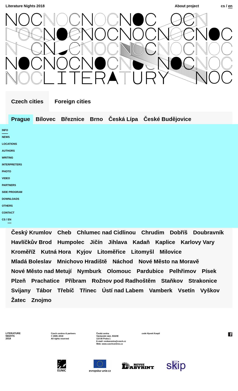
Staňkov (172, 281)
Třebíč (65, 290)
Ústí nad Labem (122, 290)
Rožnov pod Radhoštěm (124, 281)
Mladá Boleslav (31, 261)
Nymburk (89, 271)
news (6, 136)
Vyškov (210, 290)
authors (8, 150)
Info (5, 130)
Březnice (72, 119)
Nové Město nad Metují (41, 271)
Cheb (64, 232)
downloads (10, 198)
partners (9, 185)
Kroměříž (23, 252)
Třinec (88, 290)
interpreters (12, 164)
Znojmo (41, 300)
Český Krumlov (31, 232)
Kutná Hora (56, 252)
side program (12, 191)
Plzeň (18, 281)
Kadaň (141, 242)
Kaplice (165, 242)
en (230, 6)
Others (7, 205)
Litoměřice (111, 252)
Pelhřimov (182, 271)
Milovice (171, 252)
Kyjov (84, 252)
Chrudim (152, 232)
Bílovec (46, 119)
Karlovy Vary (198, 242)
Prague (20, 119)
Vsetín (186, 290)
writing (7, 157)
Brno (96, 119)
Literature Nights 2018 (25, 6)
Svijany (21, 290)
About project (187, 6)
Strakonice (203, 281)
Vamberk (160, 290)
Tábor (44, 290)
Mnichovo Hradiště (82, 261)
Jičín (96, 242)
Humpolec (70, 242)
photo (6, 171)
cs (223, 6)
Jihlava (117, 242)
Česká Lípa (123, 119)
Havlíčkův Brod (31, 242)
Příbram (75, 281)
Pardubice (150, 271)
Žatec (18, 300)
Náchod (122, 261)
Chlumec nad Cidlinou (106, 232)
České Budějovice (167, 119)
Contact (8, 212)
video (6, 178)
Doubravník (208, 232)
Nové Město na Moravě (169, 261)
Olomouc (119, 271)
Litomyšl (142, 252)
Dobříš (178, 232)
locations (9, 143)
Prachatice (45, 281)
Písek (209, 271)
